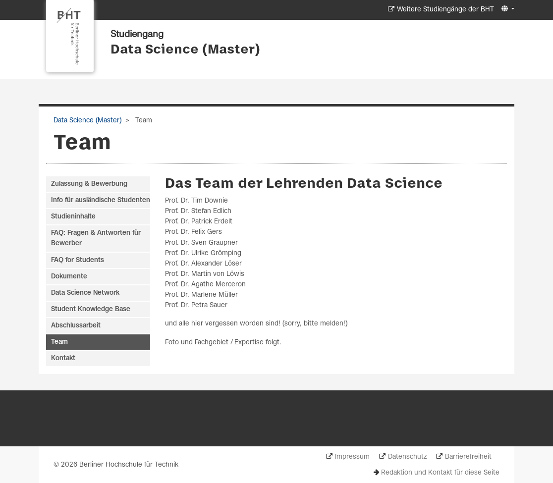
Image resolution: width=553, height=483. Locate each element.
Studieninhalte (73, 217)
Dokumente (69, 276)
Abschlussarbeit (76, 325)
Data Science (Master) (185, 50)
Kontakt (63, 358)
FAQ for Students (77, 260)
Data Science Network (85, 293)
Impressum (352, 457)
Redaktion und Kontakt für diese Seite (440, 473)
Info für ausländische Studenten (100, 200)
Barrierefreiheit (468, 457)
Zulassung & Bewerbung (89, 184)
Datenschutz (407, 457)
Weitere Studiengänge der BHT (445, 9)
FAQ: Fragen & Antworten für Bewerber (96, 238)
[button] (506, 9)
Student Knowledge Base (90, 309)
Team (59, 342)
